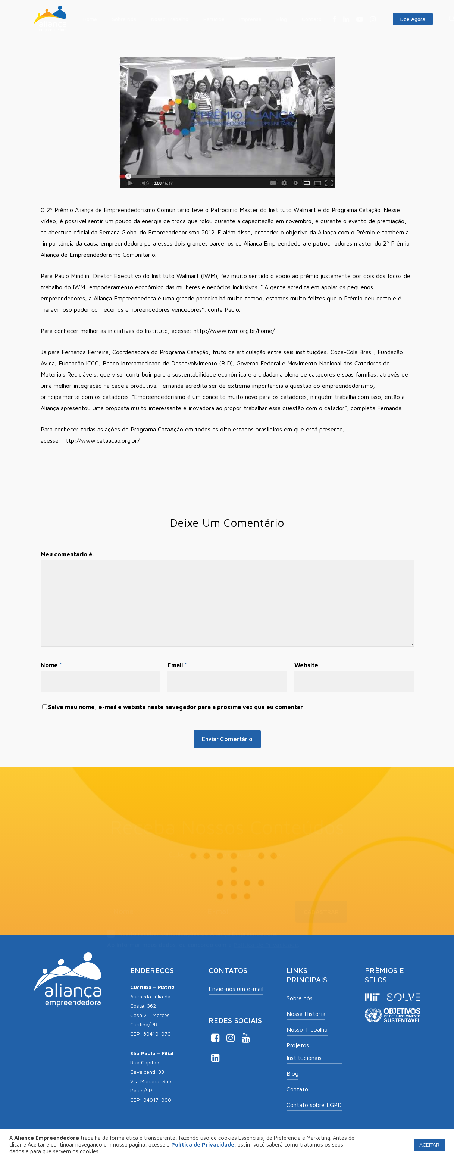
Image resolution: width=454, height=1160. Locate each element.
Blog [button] (292, 1073)
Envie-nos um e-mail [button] (236, 988)
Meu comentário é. (67, 554)
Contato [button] (297, 1089)
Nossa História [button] (306, 1013)
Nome (51, 665)
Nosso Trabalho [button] (307, 1029)
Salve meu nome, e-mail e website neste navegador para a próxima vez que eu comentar (175, 707)
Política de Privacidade (266, 935)
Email (177, 665)
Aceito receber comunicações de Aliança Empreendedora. (192, 925)
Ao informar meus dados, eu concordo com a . (203, 935)
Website (306, 665)
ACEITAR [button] (429, 1144)
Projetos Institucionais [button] (304, 1051)
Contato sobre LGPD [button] (314, 1104)
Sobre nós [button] (300, 998)
